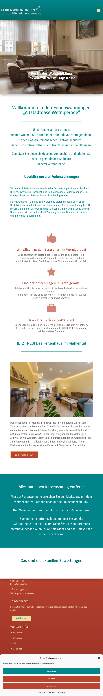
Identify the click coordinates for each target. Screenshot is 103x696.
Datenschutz (42, 692)
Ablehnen (51, 679)
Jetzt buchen (21, 618)
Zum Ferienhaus (24, 454)
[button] (99, 658)
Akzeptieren (51, 671)
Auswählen (51, 686)
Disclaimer (16, 649)
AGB (13, 643)
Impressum (61, 692)
